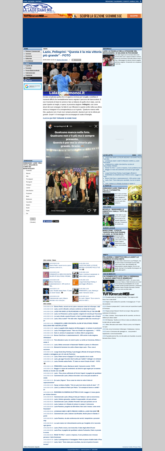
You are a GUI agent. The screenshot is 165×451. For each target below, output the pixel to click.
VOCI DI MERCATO (109, 274)
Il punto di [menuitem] (28, 66)
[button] (33, 219)
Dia (27, 213)
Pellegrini (28, 185)
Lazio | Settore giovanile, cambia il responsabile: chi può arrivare (75, 399)
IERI (139, 155)
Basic (27, 196)
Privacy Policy (137, 447)
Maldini (28, 205)
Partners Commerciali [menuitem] (32, 51)
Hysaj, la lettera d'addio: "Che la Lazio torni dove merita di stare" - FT (76, 385)
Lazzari (28, 187)
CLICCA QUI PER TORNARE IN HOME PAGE (60, 118)
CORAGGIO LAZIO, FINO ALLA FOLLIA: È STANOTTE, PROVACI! (115, 190)
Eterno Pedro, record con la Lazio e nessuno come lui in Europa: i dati (77, 306)
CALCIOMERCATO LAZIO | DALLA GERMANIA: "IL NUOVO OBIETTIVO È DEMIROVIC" (121, 277)
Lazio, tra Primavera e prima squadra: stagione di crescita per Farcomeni (78, 314)
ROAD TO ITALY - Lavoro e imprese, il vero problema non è (123, 168)
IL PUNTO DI (107, 186)
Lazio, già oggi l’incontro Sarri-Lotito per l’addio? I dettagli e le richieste (77, 359)
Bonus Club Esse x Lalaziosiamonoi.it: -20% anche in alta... (60, 284)
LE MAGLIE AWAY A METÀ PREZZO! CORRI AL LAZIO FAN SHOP (75, 411)
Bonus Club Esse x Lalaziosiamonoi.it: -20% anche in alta (122, 178)
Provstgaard (29, 179)
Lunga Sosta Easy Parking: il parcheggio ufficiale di (120, 173)
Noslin (28, 207)
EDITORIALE (107, 49)
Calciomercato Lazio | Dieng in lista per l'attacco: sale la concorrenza (76, 397)
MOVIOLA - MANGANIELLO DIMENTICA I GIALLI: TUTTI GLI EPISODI (115, 211)
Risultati (33, 222)
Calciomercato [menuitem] (29, 73)
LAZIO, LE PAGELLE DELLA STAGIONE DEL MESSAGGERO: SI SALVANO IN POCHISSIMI (120, 52)
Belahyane (29, 199)
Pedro (27, 210)
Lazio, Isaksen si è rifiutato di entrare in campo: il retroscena (74, 404)
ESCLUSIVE (107, 207)
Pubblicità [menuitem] (28, 75)
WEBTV (105, 255)
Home (26, 49)
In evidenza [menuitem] (28, 61)
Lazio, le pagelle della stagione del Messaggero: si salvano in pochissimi (78, 328)
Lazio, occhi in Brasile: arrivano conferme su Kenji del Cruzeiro (75, 309)
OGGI (134, 155)
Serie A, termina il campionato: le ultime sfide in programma (73, 333)
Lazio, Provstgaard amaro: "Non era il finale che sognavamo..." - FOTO (77, 330)
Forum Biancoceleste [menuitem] (31, 70)
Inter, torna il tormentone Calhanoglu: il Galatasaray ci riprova (123, 329)
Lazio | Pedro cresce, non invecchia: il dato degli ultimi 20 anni (74, 428)
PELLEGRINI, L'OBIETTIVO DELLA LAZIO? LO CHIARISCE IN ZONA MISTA (121, 258)
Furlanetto (29, 170)
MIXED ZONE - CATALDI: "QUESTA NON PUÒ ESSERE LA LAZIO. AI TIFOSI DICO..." (114, 232)
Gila (27, 176)
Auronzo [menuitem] (27, 54)
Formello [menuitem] (27, 68)
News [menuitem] (26, 63)
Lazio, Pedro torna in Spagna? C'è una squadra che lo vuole (73, 356)
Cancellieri (29, 202)
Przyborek (29, 193)
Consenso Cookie (127, 447)
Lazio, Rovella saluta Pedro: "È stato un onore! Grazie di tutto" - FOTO (77, 361)
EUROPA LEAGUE (109, 228)
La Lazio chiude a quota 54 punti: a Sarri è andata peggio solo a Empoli (77, 316)
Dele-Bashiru (29, 190)
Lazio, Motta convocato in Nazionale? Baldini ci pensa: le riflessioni (76, 345)
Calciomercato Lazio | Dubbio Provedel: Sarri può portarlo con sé (75, 401)
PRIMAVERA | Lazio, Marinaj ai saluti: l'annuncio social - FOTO (74, 366)
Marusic (28, 173)
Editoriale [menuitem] (28, 58)
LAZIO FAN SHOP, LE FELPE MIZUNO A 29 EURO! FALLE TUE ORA (89, 267)
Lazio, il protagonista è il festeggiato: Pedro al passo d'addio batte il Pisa (78, 439)
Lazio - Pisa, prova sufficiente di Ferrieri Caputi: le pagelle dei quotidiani (77, 373)
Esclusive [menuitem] (28, 56)
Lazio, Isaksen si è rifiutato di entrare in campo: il (120, 183)
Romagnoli (29, 182)
